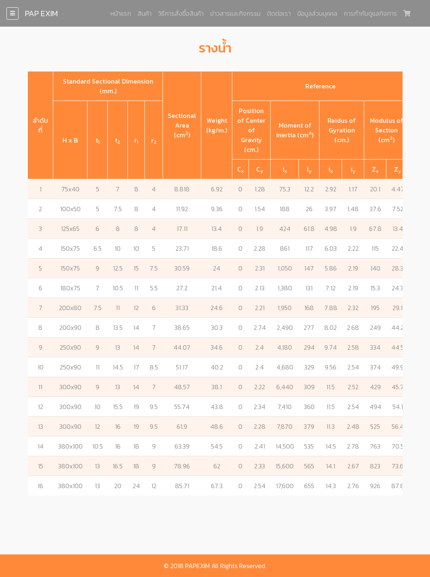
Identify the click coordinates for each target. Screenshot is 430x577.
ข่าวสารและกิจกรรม (235, 13)
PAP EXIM (41, 13)
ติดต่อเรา (279, 13)
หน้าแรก (121, 13)
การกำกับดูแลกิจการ (370, 13)
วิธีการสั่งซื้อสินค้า (181, 13)
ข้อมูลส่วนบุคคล (317, 13)
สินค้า (145, 13)
